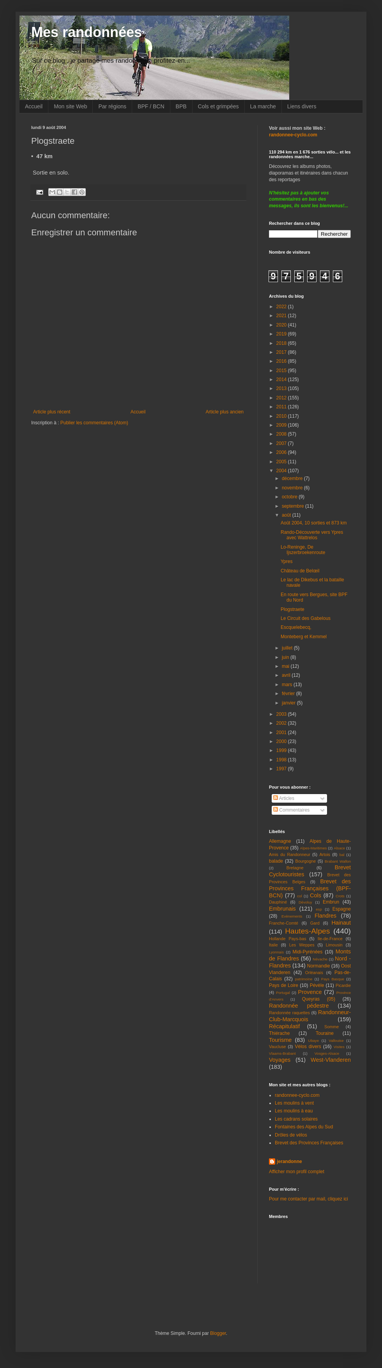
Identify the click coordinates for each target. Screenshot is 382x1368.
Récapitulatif (284, 1026)
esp (319, 909)
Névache (320, 959)
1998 (282, 760)
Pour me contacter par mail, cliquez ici (308, 1199)
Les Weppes (302, 945)
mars (288, 684)
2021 (282, 315)
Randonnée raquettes (289, 1012)
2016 (282, 361)
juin (286, 657)
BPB (181, 106)
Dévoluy (305, 902)
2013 (282, 388)
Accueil (33, 106)
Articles (283, 798)
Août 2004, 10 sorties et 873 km (314, 523)
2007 (282, 443)
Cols (315, 895)
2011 (282, 407)
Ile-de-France (330, 938)
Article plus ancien (225, 412)
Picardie (343, 985)
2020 (282, 325)
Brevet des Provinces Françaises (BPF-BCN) (310, 888)
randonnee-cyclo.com (297, 1095)
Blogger (218, 1333)
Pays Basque (332, 979)
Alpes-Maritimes (313, 848)
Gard (315, 923)
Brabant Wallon (338, 861)
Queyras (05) (318, 999)
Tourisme (280, 1040)
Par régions (112, 106)
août (287, 515)
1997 (282, 768)
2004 (282, 470)
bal (342, 855)
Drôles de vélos (291, 1135)
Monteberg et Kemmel (304, 636)
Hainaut (341, 923)
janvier (289, 703)
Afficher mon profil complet (296, 1171)
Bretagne (295, 867)
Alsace (339, 848)
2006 (282, 452)
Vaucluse (277, 1046)
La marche (263, 106)
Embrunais (282, 909)
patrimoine (304, 979)
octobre (290, 497)
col (299, 896)
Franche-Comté (283, 923)
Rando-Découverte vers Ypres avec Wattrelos (312, 535)
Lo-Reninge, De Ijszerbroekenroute (303, 549)
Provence (310, 992)
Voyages (279, 1060)
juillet (288, 648)
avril (287, 675)
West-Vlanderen (331, 1060)
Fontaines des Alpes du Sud (304, 1127)
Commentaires (291, 810)
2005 (282, 461)
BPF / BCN (151, 106)
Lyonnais (276, 952)
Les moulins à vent (294, 1103)
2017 (282, 352)
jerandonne (289, 1161)
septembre (293, 506)
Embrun (331, 902)
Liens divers (302, 106)
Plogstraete (292, 609)
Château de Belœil (300, 571)
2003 (282, 714)
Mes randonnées (86, 32)
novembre (293, 488)
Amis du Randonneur (289, 854)
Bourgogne (305, 861)
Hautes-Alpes (307, 931)
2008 (282, 434)
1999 (282, 750)
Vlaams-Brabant (282, 1053)
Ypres (286, 561)
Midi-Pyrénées (308, 952)
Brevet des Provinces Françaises (309, 1143)
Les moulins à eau (294, 1111)
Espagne (341, 909)
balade (276, 861)
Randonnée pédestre (299, 1006)
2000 (282, 741)
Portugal (283, 992)
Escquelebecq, (296, 627)
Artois (324, 854)
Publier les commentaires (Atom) (94, 422)
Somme (331, 1026)
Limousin (334, 945)
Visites (339, 1047)
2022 (282, 306)
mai (286, 666)
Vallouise (336, 1040)
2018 (282, 343)
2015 (282, 370)
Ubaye (313, 1040)
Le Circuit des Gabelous (306, 618)
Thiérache (279, 1033)
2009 (282, 425)
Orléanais (314, 972)
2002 (282, 723)
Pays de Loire (283, 985)
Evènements (291, 916)
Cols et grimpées (218, 106)
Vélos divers (308, 1046)
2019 (282, 334)
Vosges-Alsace (327, 1053)
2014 (282, 379)
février (289, 693)
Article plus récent (51, 412)
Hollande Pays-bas (287, 938)
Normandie (318, 966)
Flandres (325, 916)
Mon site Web (70, 106)
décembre (293, 478)
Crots (340, 896)
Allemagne (280, 841)
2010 (282, 416)
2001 (282, 732)
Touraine (325, 1033)
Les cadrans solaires (296, 1119)
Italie (273, 945)
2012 (282, 398)
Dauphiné (278, 902)
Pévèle (317, 985)
